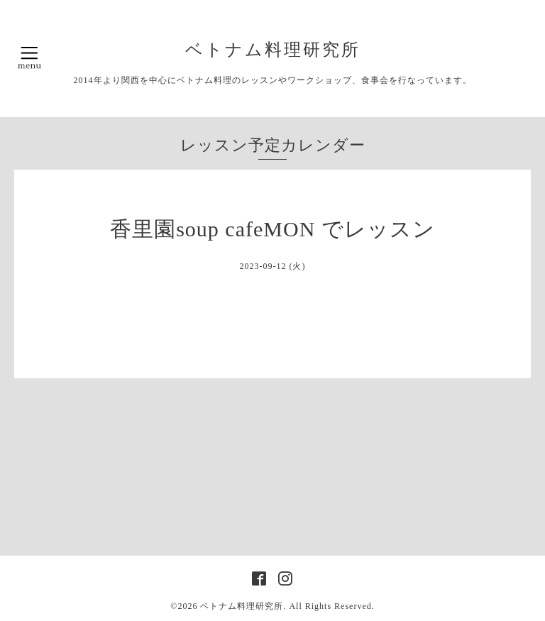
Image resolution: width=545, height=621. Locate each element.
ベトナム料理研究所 (282, 49)
